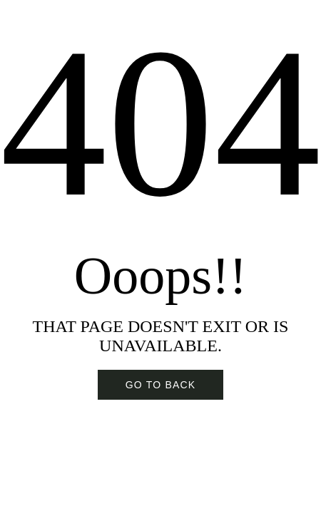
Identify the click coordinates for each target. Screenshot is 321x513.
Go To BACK (161, 384)
